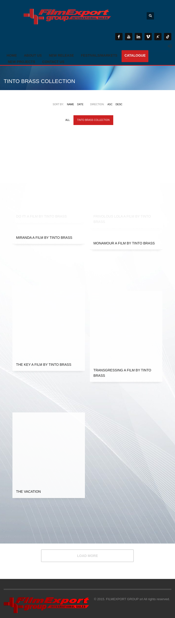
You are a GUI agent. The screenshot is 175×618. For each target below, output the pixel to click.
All (67, 120)
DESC (119, 104)
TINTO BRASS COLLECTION (93, 120)
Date (80, 104)
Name (70, 104)
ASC (110, 104)
